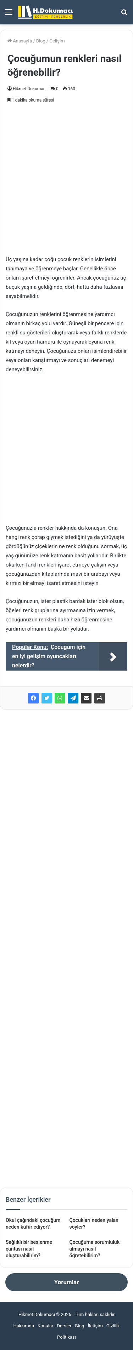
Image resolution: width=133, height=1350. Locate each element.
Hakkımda (23, 1325)
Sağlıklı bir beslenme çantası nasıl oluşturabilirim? (29, 1248)
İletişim (95, 1325)
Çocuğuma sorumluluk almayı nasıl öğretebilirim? (95, 1248)
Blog (40, 41)
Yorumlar (66, 1282)
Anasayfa (19, 41)
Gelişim (57, 41)
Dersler (64, 1325)
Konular (45, 1325)
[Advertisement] (66, 177)
